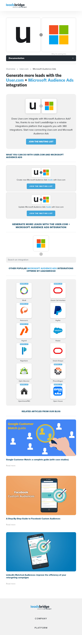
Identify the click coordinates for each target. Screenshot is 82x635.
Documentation (16, 58)
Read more (10, 465)
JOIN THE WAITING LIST (41, 141)
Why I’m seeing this (59, 54)
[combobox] (41, 260)
